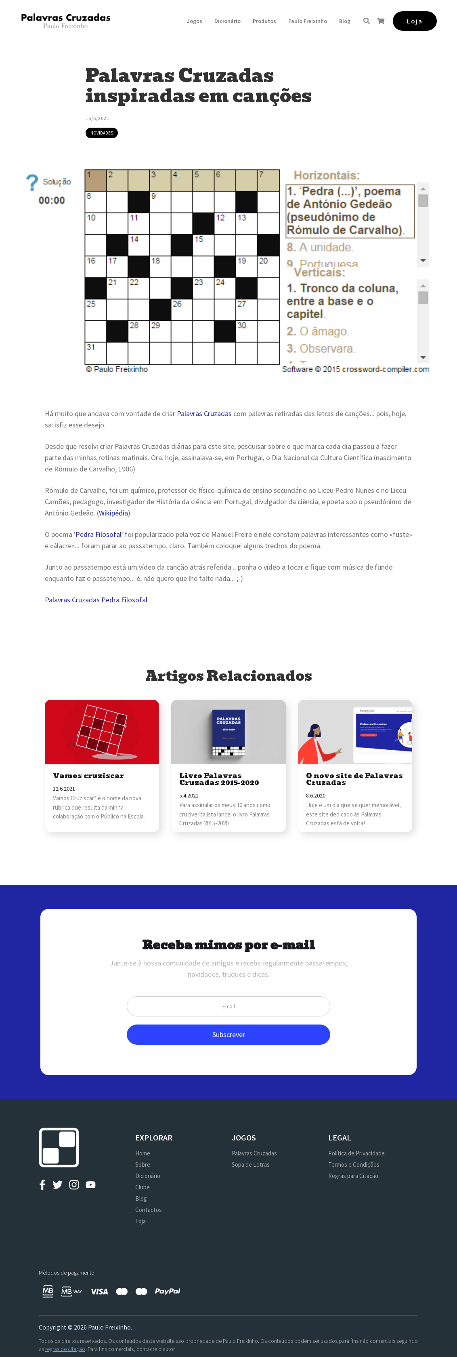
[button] (194, 21)
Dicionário (227, 21)
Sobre (142, 1164)
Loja (140, 1221)
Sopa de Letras (251, 1164)
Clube (142, 1187)
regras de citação (65, 1349)
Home (142, 1153)
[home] (65, 20)
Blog (344, 21)
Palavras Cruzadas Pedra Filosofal (96, 599)
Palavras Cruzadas (204, 413)
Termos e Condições (353, 1164)
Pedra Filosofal (98, 534)
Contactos (148, 1210)
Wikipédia (113, 513)
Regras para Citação (353, 1176)
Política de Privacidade (356, 1153)
